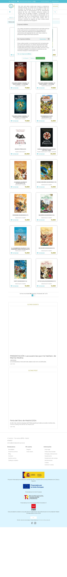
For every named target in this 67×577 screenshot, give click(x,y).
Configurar (26, 58)
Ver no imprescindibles (24, 54)
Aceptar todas (40, 58)
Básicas (32, 58)
